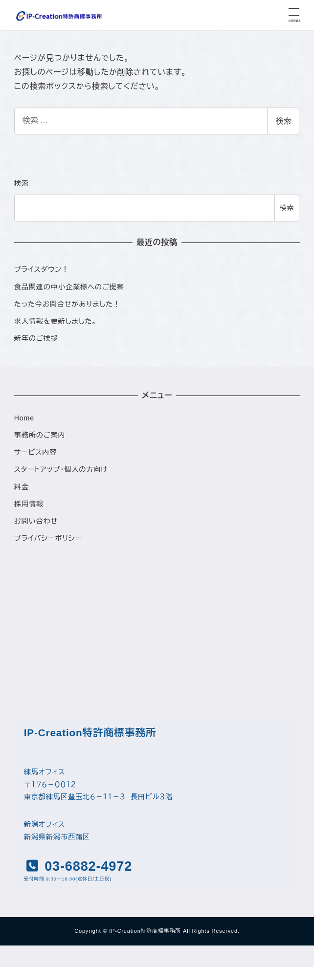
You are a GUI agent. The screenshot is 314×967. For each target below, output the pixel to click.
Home (24, 418)
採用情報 (29, 504)
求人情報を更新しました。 (55, 321)
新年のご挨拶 (36, 338)
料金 (21, 487)
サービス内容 (35, 452)
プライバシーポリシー (48, 538)
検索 (283, 121)
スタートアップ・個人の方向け (61, 469)
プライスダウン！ (41, 269)
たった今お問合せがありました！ (67, 304)
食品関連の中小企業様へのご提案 (69, 287)
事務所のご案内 (40, 435)
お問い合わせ (36, 521)
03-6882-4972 (86, 866)
